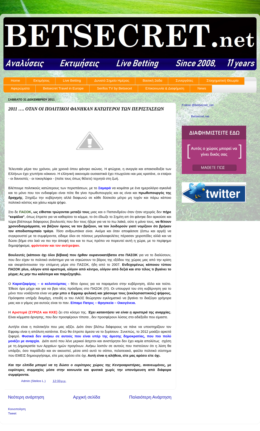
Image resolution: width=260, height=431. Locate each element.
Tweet (12, 413)
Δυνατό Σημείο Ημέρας (111, 80)
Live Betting (72, 80)
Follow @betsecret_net (198, 105)
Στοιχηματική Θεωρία (222, 80)
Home (15, 80)
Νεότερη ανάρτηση (26, 397)
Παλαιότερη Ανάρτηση (150, 397)
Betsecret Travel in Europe (63, 88)
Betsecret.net (200, 116)
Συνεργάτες (184, 80)
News (201, 88)
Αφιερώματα (20, 88)
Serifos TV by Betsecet (114, 88)
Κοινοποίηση (17, 409)
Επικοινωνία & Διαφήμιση (164, 88)
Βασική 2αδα (152, 80)
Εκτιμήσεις (41, 80)
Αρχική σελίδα (86, 397)
